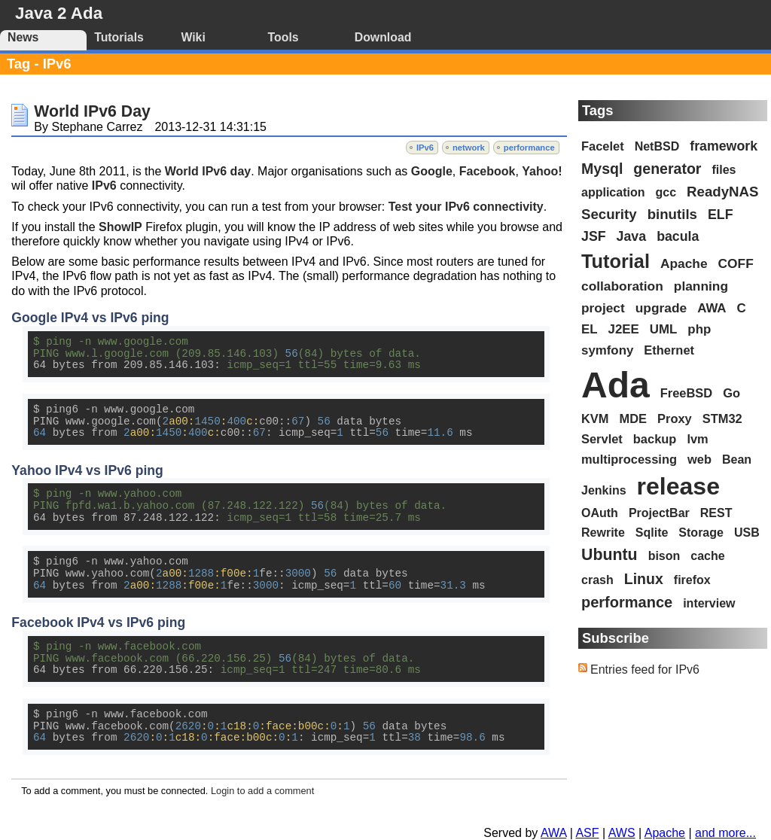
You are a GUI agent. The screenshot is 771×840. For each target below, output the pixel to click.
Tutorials (119, 37)
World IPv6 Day (92, 111)
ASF (587, 832)
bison (664, 555)
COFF (736, 263)
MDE (634, 418)
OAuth (599, 513)
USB (747, 532)
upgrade (661, 307)
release (678, 486)
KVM (595, 418)
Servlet (602, 439)
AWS (621, 832)
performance (529, 147)
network (469, 147)
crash (597, 580)
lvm (697, 439)
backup (655, 439)
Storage (701, 532)
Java (632, 236)
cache (707, 555)
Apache (684, 263)
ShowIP (120, 227)
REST (716, 513)
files (724, 169)
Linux (643, 579)
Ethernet (669, 350)
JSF (593, 236)
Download (383, 37)
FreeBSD (686, 393)
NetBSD (657, 146)
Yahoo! (542, 171)
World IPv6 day (208, 171)
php (699, 329)
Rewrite (603, 532)
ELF (720, 214)
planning (701, 286)
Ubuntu (609, 555)
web (699, 459)
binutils (672, 214)
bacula (678, 236)
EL (589, 329)
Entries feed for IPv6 (644, 669)
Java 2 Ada (58, 13)
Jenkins (603, 490)
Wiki (193, 37)
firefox (692, 580)
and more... (725, 832)
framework (723, 146)
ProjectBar (659, 513)
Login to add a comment (262, 790)
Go (731, 393)
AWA (711, 308)
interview (709, 603)
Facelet (602, 146)
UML (664, 329)
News (23, 37)
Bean (736, 459)
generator (667, 168)
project (603, 307)
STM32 (722, 418)
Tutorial (615, 261)
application (613, 192)
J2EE (623, 329)
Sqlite (652, 532)
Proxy (674, 418)
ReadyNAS (722, 191)
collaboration (622, 286)
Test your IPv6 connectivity (466, 206)
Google (432, 171)
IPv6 (425, 147)
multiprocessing (629, 459)
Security (609, 214)
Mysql (602, 168)
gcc (665, 192)
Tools (283, 37)
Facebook (487, 171)
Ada (615, 385)
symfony (607, 350)
